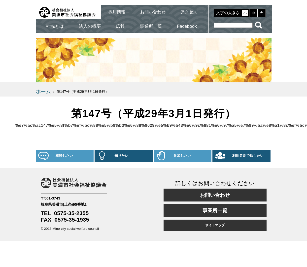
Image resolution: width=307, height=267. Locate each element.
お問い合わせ (153, 12)
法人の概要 (90, 26)
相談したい (64, 156)
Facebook (187, 26)
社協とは (55, 26)
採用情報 (116, 12)
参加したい (182, 156)
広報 (120, 26)
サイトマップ (215, 225)
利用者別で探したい (248, 156)
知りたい (121, 156)
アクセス (188, 12)
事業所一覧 (151, 26)
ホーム (43, 91)
